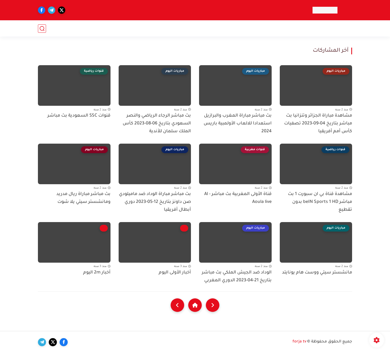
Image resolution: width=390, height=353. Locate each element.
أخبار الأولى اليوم (175, 272)
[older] (212, 305)
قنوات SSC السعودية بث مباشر (78, 115)
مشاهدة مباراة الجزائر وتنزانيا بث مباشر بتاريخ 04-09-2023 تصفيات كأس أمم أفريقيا (318, 123)
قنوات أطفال (208, 28)
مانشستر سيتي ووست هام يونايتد (317, 272)
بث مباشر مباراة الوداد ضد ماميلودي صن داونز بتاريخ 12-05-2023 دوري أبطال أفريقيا (155, 202)
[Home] (195, 305)
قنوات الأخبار (239, 28)
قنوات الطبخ (176, 28)
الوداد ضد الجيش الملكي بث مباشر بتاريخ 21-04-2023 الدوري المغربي (237, 276)
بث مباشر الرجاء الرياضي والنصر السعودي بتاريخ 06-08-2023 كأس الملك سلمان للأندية (157, 123)
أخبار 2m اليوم (96, 272)
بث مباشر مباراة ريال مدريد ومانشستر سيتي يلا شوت (83, 198)
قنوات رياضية (300, 28)
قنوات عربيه (339, 28)
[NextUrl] (177, 305)
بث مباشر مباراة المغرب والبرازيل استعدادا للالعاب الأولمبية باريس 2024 (238, 123)
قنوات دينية (146, 28)
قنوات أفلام (269, 28)
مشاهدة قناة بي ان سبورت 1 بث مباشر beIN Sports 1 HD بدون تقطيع (320, 202)
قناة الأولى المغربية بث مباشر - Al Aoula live (238, 198)
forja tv (299, 342)
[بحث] (42, 28)
